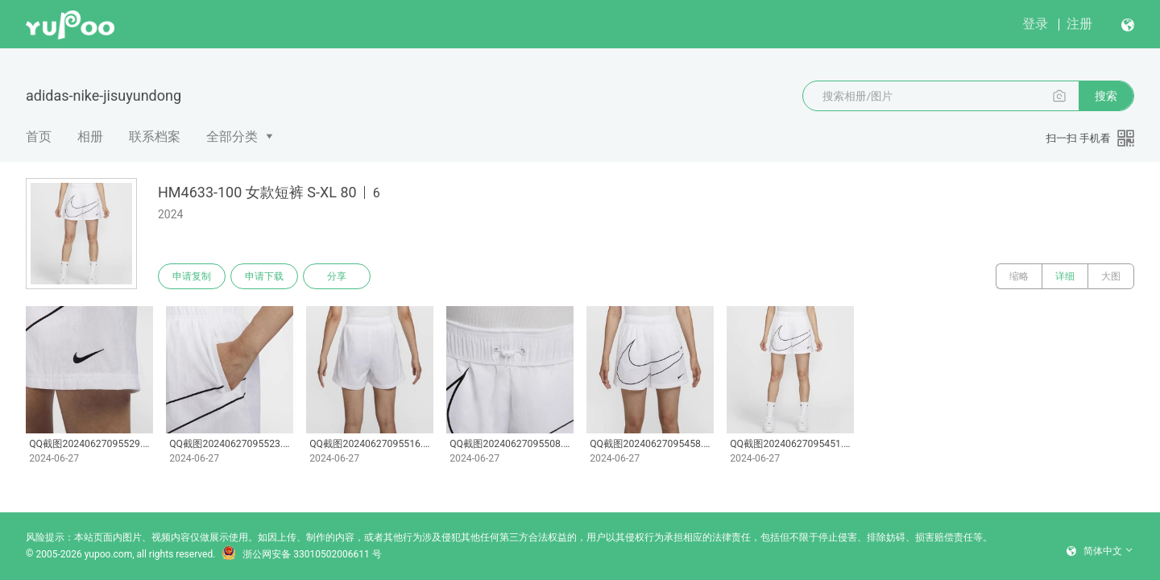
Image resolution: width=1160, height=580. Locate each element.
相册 (90, 136)
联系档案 (154, 136)
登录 (1035, 23)
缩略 (1019, 276)
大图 (1111, 276)
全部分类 (232, 136)
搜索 (1106, 95)
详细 (1065, 276)
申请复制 (191, 276)
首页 (39, 136)
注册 (1079, 23)
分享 (336, 276)
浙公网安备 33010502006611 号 (301, 554)
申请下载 (264, 276)
